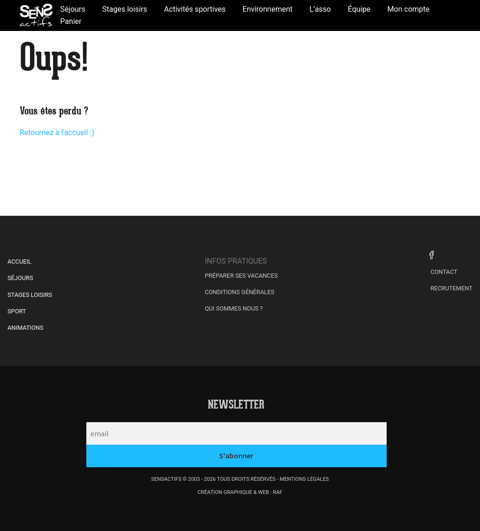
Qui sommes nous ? (234, 308)
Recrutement (451, 288)
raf (277, 492)
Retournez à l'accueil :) (57, 132)
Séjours (20, 277)
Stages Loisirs (30, 294)
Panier (70, 21)
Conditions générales (239, 292)
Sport (17, 311)
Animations (25, 327)
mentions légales (304, 479)
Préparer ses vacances (241, 275)
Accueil (19, 261)
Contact (443, 271)
